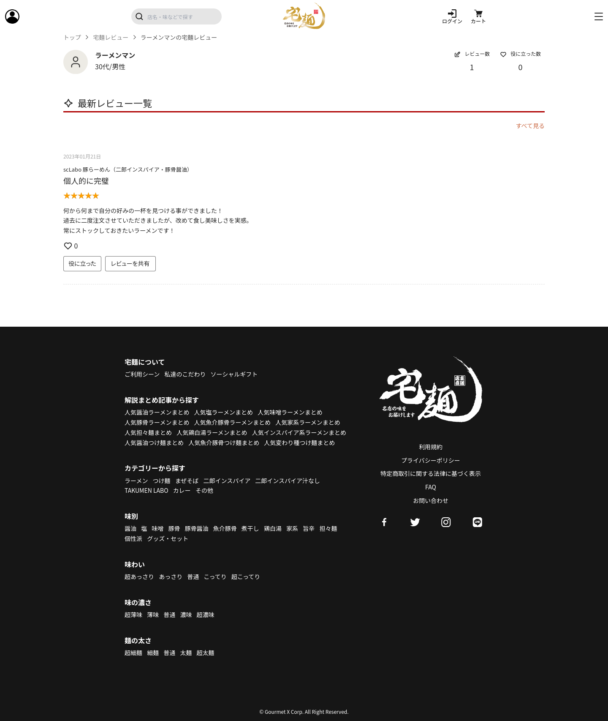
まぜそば (187, 480)
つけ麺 (162, 480)
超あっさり (139, 576)
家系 (292, 528)
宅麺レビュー (110, 37)
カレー (182, 490)
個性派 (133, 538)
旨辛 (309, 528)
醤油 (130, 528)
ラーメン (136, 480)
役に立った (82, 263)
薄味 (153, 614)
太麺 (186, 652)
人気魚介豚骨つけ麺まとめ (223, 442)
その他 (204, 490)
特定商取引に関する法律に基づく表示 (430, 473)
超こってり (245, 576)
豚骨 (174, 528)
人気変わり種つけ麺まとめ (299, 442)
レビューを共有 (130, 263)
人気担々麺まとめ (148, 432)
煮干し (250, 528)
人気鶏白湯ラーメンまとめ (211, 432)
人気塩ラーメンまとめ (223, 412)
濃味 (186, 614)
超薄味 (133, 614)
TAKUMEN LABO (146, 490)
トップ (72, 37)
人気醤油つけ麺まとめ (154, 442)
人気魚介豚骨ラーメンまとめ (232, 422)
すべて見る (530, 125)
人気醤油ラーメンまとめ (157, 412)
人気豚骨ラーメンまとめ (157, 422)
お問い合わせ (430, 500)
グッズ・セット (167, 538)
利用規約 (430, 446)
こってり (215, 576)
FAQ (430, 487)
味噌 (157, 528)
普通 (193, 576)
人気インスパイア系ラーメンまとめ (299, 432)
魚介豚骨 (225, 528)
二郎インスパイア (226, 480)
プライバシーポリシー (430, 460)
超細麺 (133, 652)
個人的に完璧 (86, 180)
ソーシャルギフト (234, 374)
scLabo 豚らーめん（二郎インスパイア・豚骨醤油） (128, 169)
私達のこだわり (185, 374)
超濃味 (205, 614)
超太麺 (205, 652)
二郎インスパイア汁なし (287, 480)
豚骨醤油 (197, 528)
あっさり (170, 576)
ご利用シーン (142, 374)
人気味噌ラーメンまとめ (290, 412)
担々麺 (328, 528)
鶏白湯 (273, 528)
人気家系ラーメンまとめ (307, 422)
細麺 (153, 652)
